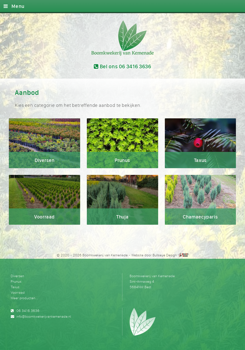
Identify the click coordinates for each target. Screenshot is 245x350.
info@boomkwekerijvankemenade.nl (44, 316)
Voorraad (18, 292)
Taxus (15, 287)
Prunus (16, 281)
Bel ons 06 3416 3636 (122, 66)
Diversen (17, 276)
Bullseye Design (165, 255)
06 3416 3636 (28, 310)
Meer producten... (24, 298)
